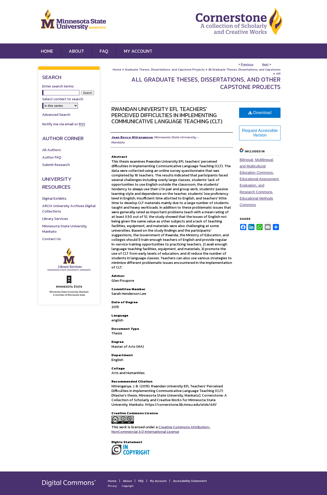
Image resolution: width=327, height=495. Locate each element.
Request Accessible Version (260, 132)
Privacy (112, 486)
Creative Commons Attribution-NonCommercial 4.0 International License (161, 429)
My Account (158, 481)
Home (117, 69)
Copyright (128, 486)
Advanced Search (56, 114)
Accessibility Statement (190, 481)
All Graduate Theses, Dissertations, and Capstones (244, 69)
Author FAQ (51, 157)
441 (278, 73)
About (127, 481)
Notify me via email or (63, 124)
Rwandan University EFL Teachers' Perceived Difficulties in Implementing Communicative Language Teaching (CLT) (166, 115)
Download (260, 112)
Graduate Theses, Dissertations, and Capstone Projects (165, 69)
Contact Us (51, 239)
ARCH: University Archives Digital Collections (69, 208)
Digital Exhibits (54, 198)
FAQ (141, 481)
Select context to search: (63, 99)
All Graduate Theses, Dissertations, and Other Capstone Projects (206, 83)
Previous (247, 64)
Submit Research (56, 164)
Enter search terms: (58, 86)
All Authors (51, 150)
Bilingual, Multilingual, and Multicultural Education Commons (257, 166)
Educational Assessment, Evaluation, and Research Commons (259, 185)
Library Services (55, 218)
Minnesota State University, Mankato (64, 228)
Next (265, 64)
